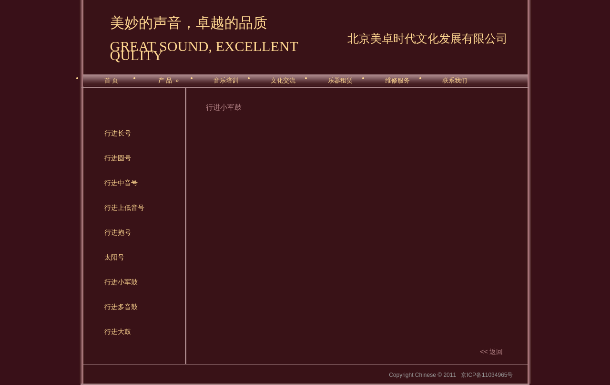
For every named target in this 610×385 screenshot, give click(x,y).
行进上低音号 (124, 207)
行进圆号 (117, 158)
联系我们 (454, 80)
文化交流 (283, 80)
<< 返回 (491, 351)
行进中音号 (121, 183)
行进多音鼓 (121, 307)
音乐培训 (226, 80)
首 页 (111, 80)
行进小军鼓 (121, 282)
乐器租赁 (340, 80)
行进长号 (117, 133)
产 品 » (168, 80)
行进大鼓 (117, 331)
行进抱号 (117, 232)
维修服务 (397, 80)
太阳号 (114, 257)
